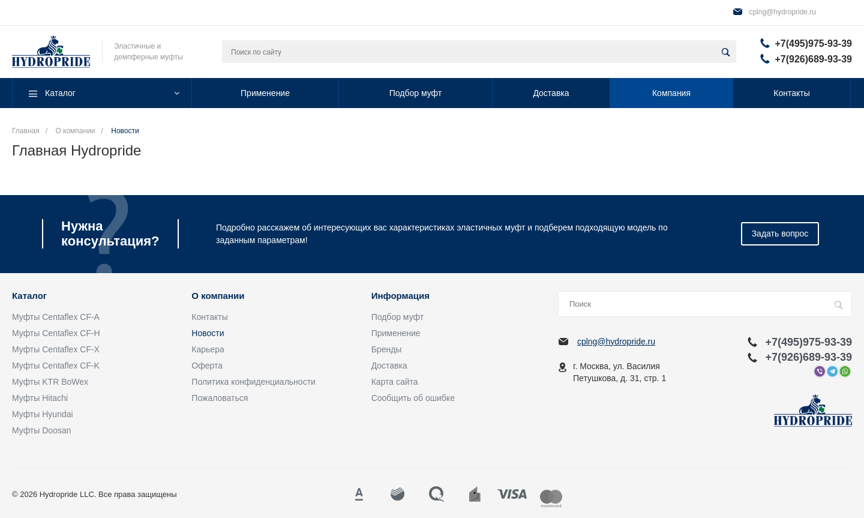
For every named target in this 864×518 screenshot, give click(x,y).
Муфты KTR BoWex (50, 382)
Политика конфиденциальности (253, 382)
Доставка (389, 365)
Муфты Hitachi (40, 398)
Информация (400, 296)
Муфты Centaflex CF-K (56, 365)
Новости (207, 333)
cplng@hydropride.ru (782, 12)
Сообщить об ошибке (413, 398)
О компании (217, 296)
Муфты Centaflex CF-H (56, 333)
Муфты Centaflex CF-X (56, 349)
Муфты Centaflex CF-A (56, 317)
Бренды (386, 349)
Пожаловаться (219, 398)
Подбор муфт (397, 317)
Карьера (207, 349)
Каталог (29, 296)
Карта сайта (394, 382)
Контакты (209, 317)
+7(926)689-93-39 (813, 59)
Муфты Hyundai (42, 414)
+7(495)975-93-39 (813, 43)
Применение (396, 333)
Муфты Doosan (41, 430)
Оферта (207, 365)
